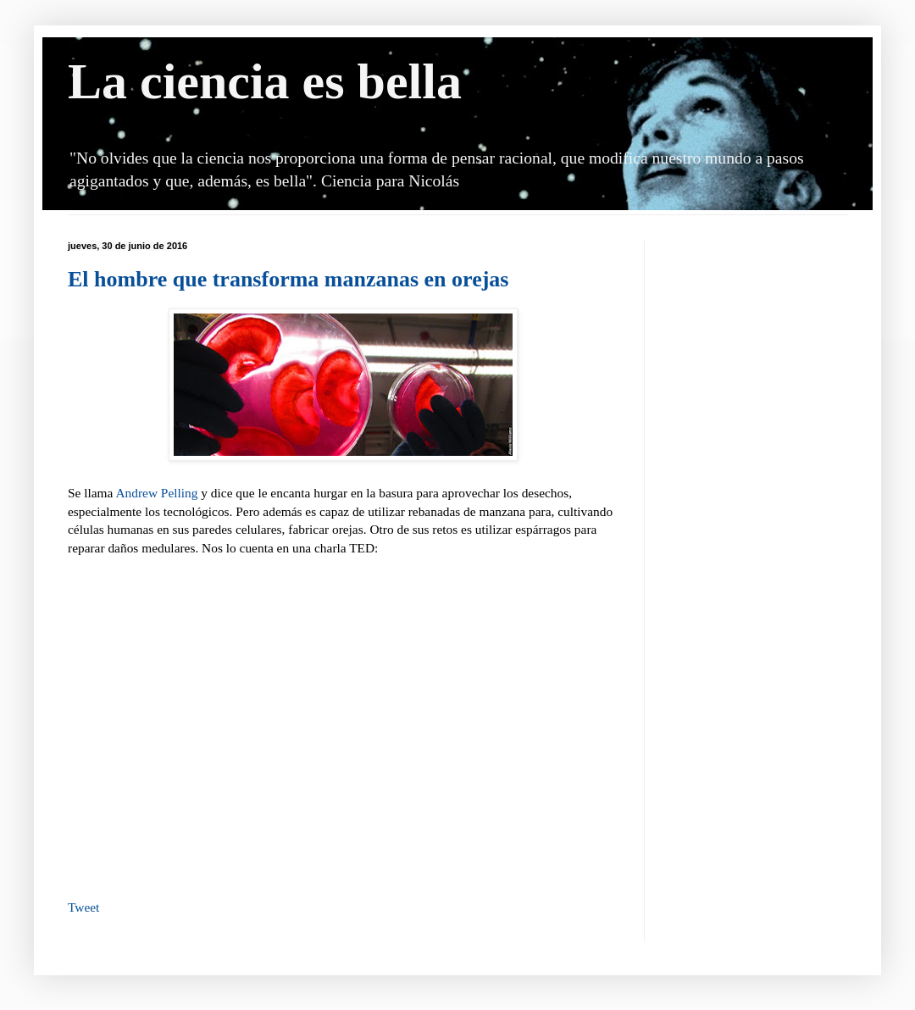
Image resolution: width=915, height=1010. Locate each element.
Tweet (83, 907)
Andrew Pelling (156, 493)
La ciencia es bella (265, 81)
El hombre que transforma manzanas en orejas (288, 279)
